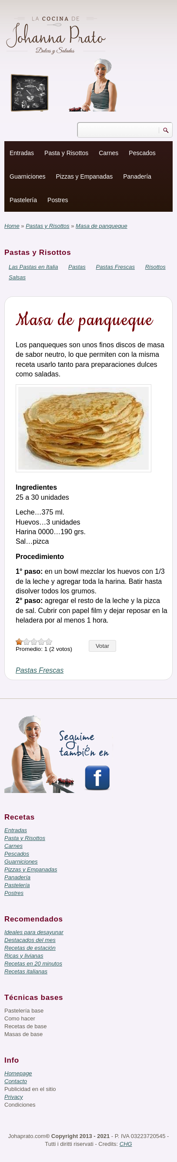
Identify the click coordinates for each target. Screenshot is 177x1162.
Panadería (137, 176)
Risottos (155, 267)
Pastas (77, 267)
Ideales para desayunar (33, 932)
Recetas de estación (30, 948)
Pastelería (23, 199)
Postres (57, 199)
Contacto (15, 1081)
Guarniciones (28, 176)
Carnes (108, 152)
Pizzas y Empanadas (84, 176)
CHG (126, 1144)
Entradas (22, 152)
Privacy (13, 1097)
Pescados (142, 152)
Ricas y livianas (23, 955)
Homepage (18, 1073)
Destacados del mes (30, 940)
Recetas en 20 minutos (33, 963)
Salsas (17, 277)
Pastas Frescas (115, 267)
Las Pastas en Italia (33, 267)
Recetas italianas (25, 971)
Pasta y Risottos (66, 152)
